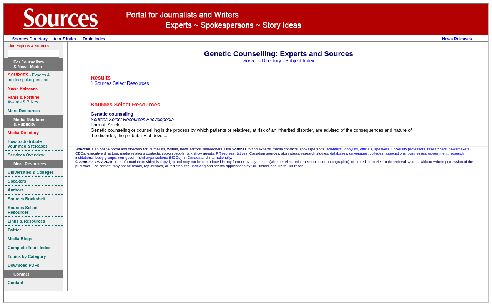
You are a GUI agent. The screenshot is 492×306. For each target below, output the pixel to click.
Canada (194, 157)
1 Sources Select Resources (120, 83)
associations (395, 153)
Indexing (199, 166)
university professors (408, 149)
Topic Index (94, 39)
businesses (417, 153)
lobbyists (351, 149)
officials (366, 149)
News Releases (457, 39)
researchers (437, 149)
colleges (376, 153)
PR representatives (232, 153)
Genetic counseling (112, 114)
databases (338, 153)
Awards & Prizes (23, 99)
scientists (333, 149)
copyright (167, 162)
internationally (220, 157)
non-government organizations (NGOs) (149, 157)
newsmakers (459, 149)
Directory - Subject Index (278, 60)
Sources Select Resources (125, 104)
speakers (381, 149)
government (438, 153)
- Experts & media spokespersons (29, 77)
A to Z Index (65, 39)
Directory (30, 39)
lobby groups (105, 157)
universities (358, 153)
